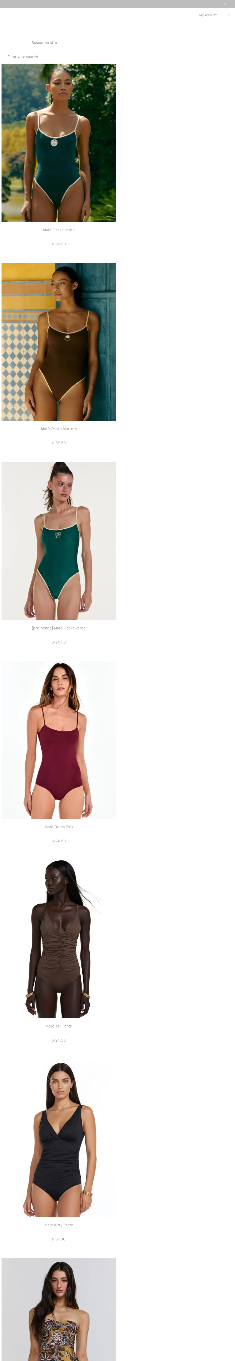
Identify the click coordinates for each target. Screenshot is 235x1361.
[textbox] (115, 43)
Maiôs (141, 49)
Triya (117, 21)
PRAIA (128, 49)
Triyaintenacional (103, 49)
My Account (208, 15)
